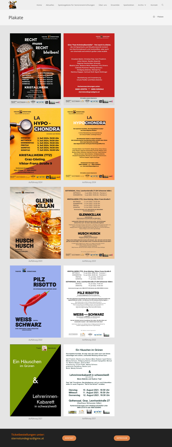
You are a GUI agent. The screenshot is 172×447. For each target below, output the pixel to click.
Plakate (160, 16)
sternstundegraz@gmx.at (27, 438)
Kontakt (69, 438)
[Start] (154, 16)
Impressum (122, 438)
